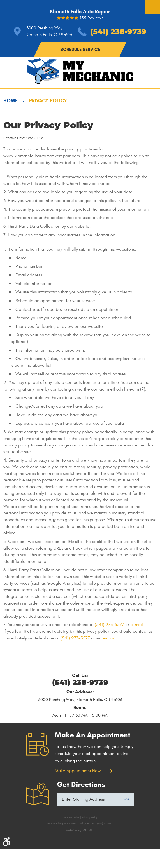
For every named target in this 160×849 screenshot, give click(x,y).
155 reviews (91, 18)
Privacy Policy (48, 101)
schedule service (80, 49)
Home (10, 101)
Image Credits (71, 817)
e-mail (136, 624)
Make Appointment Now (78, 770)
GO (126, 799)
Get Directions (81, 784)
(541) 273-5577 (109, 624)
